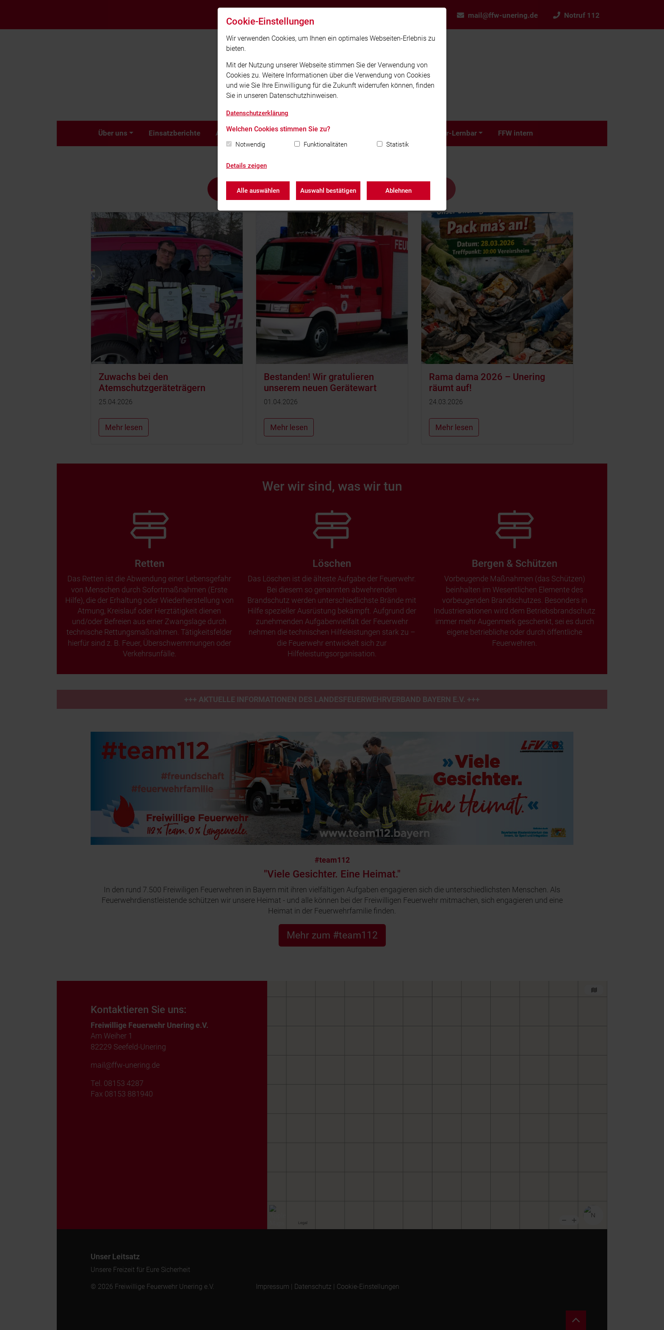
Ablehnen (398, 190)
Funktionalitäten (325, 144)
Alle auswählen (258, 190)
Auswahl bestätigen (328, 190)
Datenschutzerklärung (257, 113)
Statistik (397, 144)
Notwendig (250, 144)
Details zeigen (246, 165)
